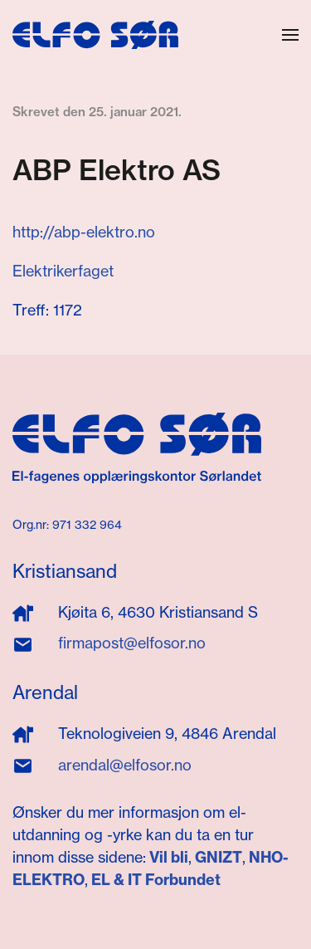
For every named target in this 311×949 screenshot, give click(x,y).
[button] (290, 35)
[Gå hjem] (95, 35)
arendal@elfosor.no (125, 765)
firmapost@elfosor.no (132, 643)
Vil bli (168, 857)
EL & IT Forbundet (154, 879)
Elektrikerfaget (63, 271)
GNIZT (218, 857)
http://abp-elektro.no (83, 232)
